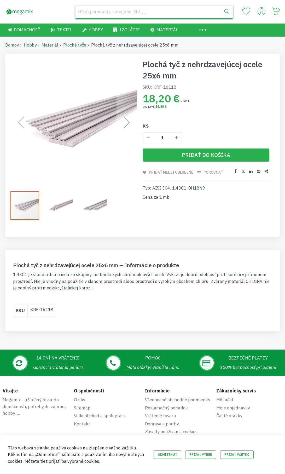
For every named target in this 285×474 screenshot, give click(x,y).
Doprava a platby (162, 424)
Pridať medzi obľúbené (171, 172)
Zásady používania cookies (171, 432)
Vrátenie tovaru (160, 416)
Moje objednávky (233, 408)
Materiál (50, 45)
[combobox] (154, 11)
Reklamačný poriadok (166, 408)
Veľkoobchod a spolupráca (100, 416)
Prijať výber (200, 454)
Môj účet (225, 400)
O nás (79, 400)
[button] (61, 205)
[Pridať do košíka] (206, 155)
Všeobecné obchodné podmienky (177, 400)
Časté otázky (229, 416)
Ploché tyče (74, 45)
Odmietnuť (167, 454)
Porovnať (213, 172)
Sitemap (82, 408)
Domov (12, 45)
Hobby (30, 45)
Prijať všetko (236, 454)
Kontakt (82, 424)
